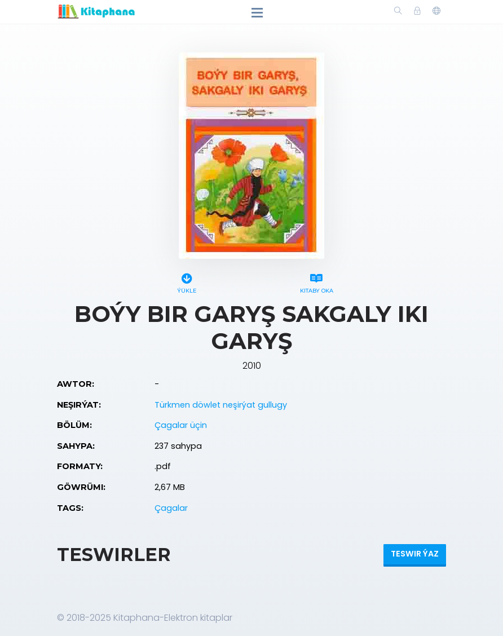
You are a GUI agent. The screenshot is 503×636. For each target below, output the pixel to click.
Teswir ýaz (415, 553)
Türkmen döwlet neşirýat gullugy (221, 404)
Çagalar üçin (181, 425)
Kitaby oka (316, 281)
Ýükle (186, 281)
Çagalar (171, 508)
